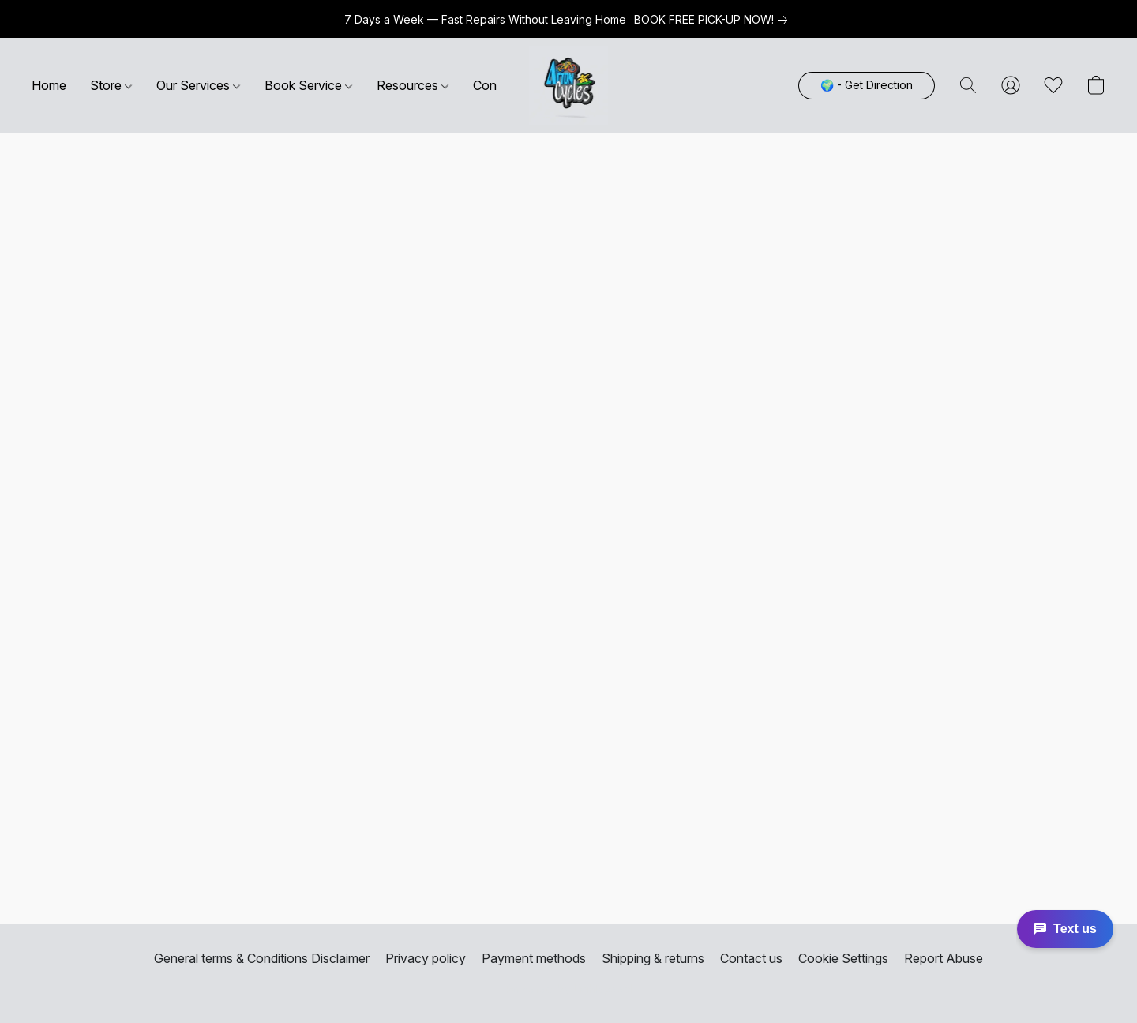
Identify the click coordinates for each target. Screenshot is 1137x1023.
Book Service (308, 85)
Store (111, 85)
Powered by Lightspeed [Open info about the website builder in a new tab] (568, 988)
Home (49, 85)
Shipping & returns (653, 958)
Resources (412, 85)
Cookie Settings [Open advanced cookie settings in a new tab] (843, 958)
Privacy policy (425, 958)
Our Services (198, 85)
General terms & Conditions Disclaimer (262, 958)
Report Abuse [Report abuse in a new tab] (943, 958)
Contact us (751, 958)
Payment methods (534, 958)
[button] (569, 85)
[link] (714, 19)
